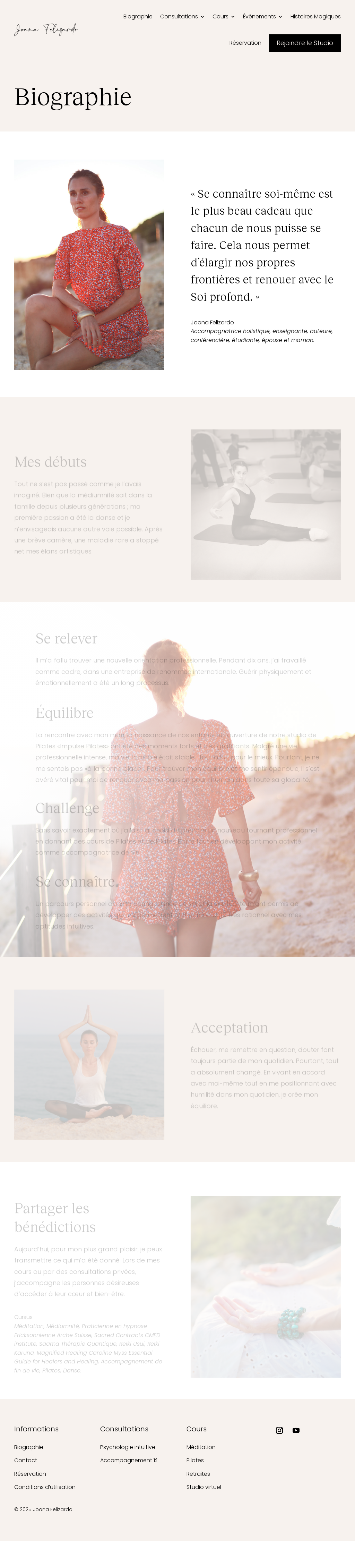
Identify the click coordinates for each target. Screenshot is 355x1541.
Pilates (195, 1460)
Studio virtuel (204, 1487)
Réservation (30, 1474)
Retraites (198, 1474)
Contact (25, 1460)
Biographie (28, 1447)
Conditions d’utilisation (45, 1487)
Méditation (201, 1447)
